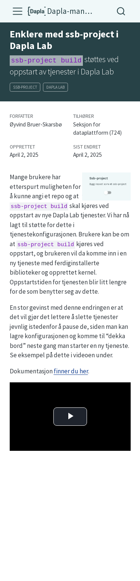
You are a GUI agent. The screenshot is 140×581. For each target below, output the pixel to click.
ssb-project (25, 87)
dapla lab (55, 87)
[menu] (17, 11)
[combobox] (121, 11)
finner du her (71, 371)
